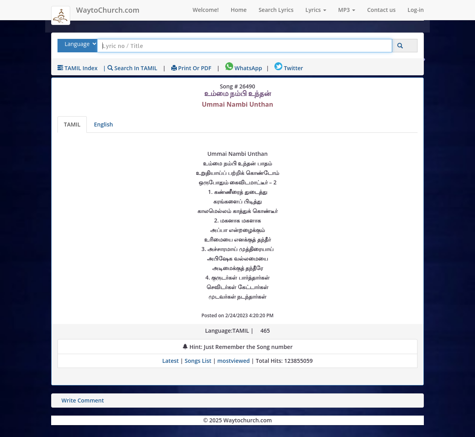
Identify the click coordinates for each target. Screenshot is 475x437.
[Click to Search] (400, 46)
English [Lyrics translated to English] (103, 124)
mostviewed (233, 360)
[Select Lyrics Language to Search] (79, 44)
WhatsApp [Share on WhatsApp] (243, 68)
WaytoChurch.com (108, 10)
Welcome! (206, 9)
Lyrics (315, 9)
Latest (171, 360)
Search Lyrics (276, 9)
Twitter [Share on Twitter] (288, 68)
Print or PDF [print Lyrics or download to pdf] (191, 68)
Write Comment (82, 400)
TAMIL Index (77, 68)
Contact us (381, 9)
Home (239, 9)
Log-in (416, 9)
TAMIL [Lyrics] (72, 124)
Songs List (198, 360)
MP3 (346, 9)
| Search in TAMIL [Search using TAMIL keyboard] (130, 68)
